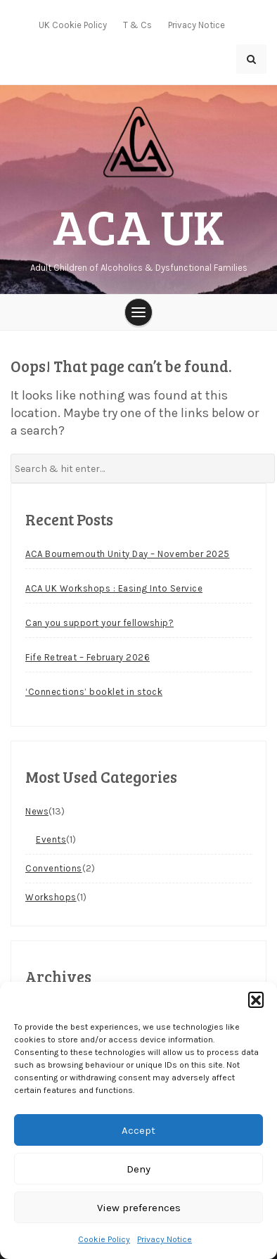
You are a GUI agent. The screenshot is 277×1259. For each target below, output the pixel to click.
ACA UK (138, 225)
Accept (138, 1130)
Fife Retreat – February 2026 (87, 657)
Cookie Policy (104, 1239)
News (37, 811)
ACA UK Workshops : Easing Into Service (113, 588)
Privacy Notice (164, 1239)
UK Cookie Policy (73, 25)
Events (51, 839)
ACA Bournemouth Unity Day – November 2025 (127, 554)
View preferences (139, 1207)
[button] (256, 999)
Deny (138, 1169)
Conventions (53, 868)
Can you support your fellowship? (99, 623)
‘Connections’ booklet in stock (93, 691)
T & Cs (137, 25)
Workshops (51, 897)
